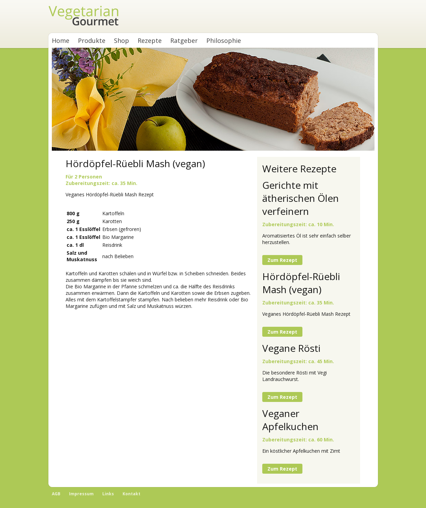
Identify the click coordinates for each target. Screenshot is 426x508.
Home (60, 40)
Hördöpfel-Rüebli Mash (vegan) (301, 283)
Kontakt (131, 494)
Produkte (91, 40)
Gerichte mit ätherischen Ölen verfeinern (300, 198)
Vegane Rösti (291, 348)
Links (108, 494)
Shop (121, 40)
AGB (56, 494)
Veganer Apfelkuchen (290, 420)
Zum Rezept (282, 260)
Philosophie (223, 40)
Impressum (81, 494)
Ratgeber (184, 40)
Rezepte (150, 40)
